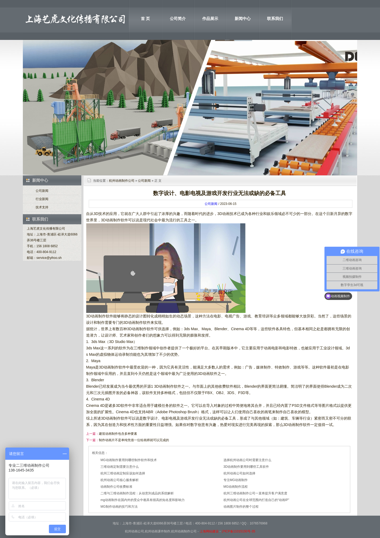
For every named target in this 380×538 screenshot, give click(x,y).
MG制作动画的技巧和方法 (118, 506)
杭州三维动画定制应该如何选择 (122, 473)
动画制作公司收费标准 (116, 487)
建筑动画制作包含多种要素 (118, 434)
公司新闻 (42, 191)
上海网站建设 (209, 531)
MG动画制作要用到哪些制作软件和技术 (128, 460)
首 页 (145, 18)
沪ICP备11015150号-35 (238, 531)
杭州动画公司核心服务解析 (119, 480)
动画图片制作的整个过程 (241, 506)
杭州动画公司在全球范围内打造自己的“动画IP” (256, 500)
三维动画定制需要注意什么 (119, 467)
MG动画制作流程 (235, 487)
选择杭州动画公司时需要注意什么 (247, 460)
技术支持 (42, 207)
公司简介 (178, 18)
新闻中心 (243, 18)
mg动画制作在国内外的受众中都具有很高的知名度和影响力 (142, 500)
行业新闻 (42, 199)
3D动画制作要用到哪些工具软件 (246, 467)
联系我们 (275, 18)
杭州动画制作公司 (121, 181)
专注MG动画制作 (235, 480)
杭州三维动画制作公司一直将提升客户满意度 (255, 493)
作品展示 (210, 18)
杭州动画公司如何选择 (239, 473)
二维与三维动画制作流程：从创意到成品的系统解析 (137, 493)
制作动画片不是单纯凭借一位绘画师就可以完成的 (134, 440)
